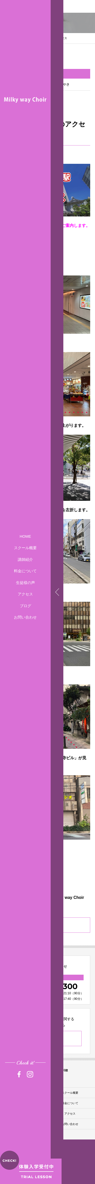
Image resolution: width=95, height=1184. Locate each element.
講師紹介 (25, 559)
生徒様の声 (25, 582)
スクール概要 (25, 548)
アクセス (25, 594)
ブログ (25, 606)
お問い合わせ (25, 617)
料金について (25, 571)
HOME (25, 536)
